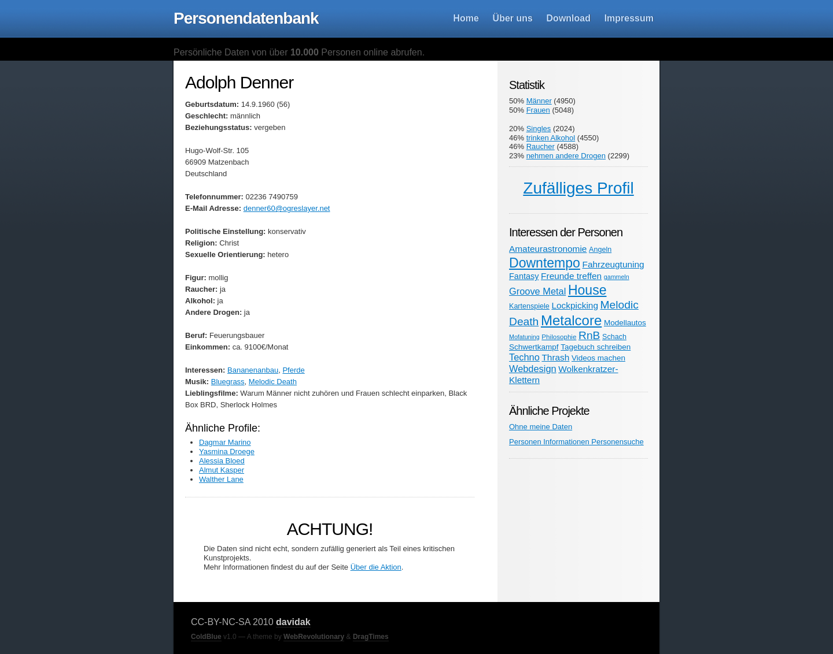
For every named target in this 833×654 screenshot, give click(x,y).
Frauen (538, 110)
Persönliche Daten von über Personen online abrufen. (299, 52)
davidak (293, 622)
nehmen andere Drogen (566, 155)
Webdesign (532, 368)
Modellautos (625, 322)
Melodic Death (273, 381)
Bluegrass (228, 381)
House (587, 290)
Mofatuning (524, 336)
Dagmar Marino (225, 442)
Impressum (629, 18)
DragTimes (371, 637)
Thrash (555, 357)
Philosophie (558, 336)
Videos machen (598, 358)
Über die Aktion (376, 567)
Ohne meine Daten (540, 426)
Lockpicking (574, 305)
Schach (614, 337)
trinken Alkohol (551, 137)
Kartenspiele (529, 306)
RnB (589, 335)
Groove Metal (537, 291)
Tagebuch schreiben (596, 347)
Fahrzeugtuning (613, 264)
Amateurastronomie (548, 249)
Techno (524, 357)
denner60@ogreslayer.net (287, 208)
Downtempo (544, 262)
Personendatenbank (246, 18)
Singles (538, 128)
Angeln (600, 250)
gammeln (616, 276)
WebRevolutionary (313, 637)
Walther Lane (221, 479)
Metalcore (571, 320)
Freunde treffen (571, 276)
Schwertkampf (534, 347)
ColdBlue (206, 637)
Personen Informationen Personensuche (576, 441)
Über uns (513, 18)
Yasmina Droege (227, 451)
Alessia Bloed (222, 460)
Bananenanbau (252, 370)
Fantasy (524, 276)
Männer (539, 100)
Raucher (540, 146)
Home (466, 18)
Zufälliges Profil (578, 188)
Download (569, 18)
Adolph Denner (239, 82)
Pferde (293, 370)
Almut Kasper (221, 470)
